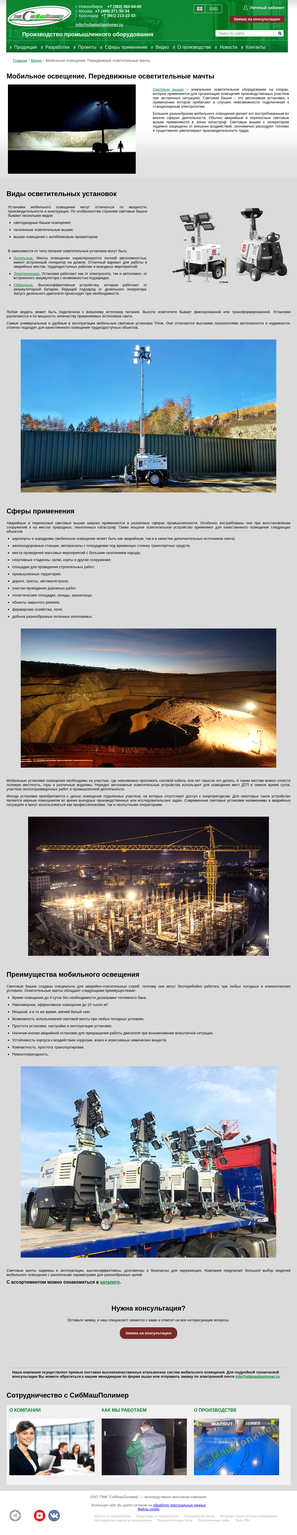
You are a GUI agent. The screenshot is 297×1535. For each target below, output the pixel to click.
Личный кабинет (267, 7)
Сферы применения (126, 47)
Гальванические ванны (199, 1516)
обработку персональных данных (179, 1505)
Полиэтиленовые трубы (213, 1520)
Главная (20, 60)
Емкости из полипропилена (113, 1516)
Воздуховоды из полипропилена (157, 1516)
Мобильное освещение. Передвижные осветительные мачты (98, 60)
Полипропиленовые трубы (174, 1520)
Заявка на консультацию (257, 19)
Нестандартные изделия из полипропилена (123, 1520)
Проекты (87, 47)
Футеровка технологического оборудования (248, 1516)
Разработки (57, 47)
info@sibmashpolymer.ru (99, 24)
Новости (228, 47)
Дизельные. (24, 258)
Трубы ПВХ (242, 1520)
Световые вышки (168, 89)
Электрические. (27, 273)
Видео (162, 47)
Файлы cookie (148, 1509)
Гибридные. (24, 285)
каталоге (110, 1282)
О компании (25, 1410)
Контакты (255, 47)
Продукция (25, 47)
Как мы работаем (124, 1410)
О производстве (194, 47)
